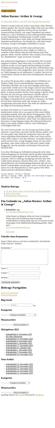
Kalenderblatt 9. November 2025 (19, 338)
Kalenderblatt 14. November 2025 (19, 343)
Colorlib (21, 399)
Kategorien (5, 319)
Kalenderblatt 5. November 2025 (19, 356)
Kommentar (6, 249)
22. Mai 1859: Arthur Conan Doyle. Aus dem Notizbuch (28, 192)
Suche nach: (6, 309)
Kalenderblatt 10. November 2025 (19, 359)
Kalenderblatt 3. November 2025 (19, 345)
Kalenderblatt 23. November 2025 (19, 373)
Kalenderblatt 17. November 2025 (19, 350)
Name (4, 272)
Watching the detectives (40, 21)
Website (4, 282)
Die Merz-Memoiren (14, 341)
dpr (29, 21)
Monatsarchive (7, 329)
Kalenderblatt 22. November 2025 (19, 375)
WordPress (39, 399)
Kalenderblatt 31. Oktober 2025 (18, 352)
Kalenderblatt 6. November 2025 (19, 347)
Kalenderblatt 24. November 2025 (19, 370)
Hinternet (4, 6)
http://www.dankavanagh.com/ (18, 228)
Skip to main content (9, 2)
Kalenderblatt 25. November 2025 (19, 368)
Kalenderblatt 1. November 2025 (19, 354)
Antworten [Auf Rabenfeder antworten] (10, 233)
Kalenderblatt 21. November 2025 (19, 377)
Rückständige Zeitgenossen (17, 197)
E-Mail (4, 277)
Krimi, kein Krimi (13, 195)
